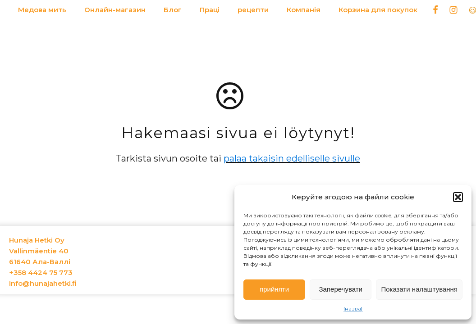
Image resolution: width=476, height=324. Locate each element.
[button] (457, 197)
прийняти (274, 289)
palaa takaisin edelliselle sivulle (292, 158)
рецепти (253, 9)
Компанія (303, 9)
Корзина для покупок (378, 9)
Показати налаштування (419, 289)
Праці (210, 9)
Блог (173, 9)
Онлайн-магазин (115, 9)
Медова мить (42, 9)
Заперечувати (340, 289)
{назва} (353, 308)
